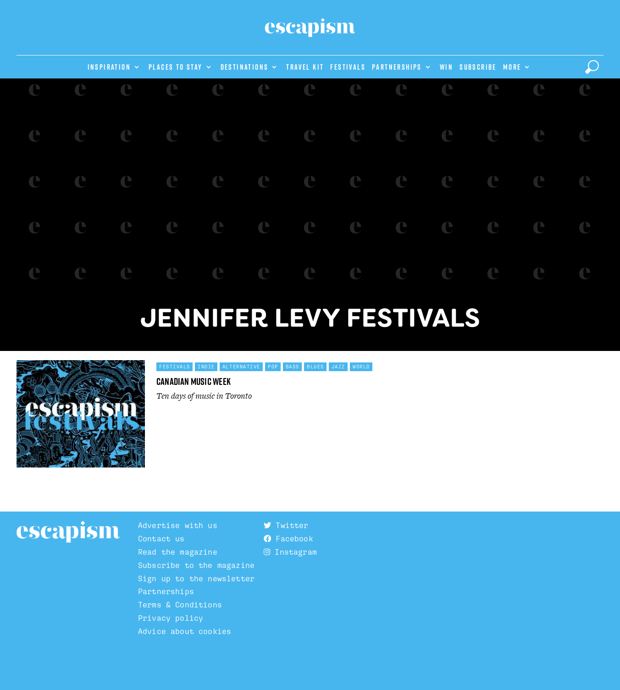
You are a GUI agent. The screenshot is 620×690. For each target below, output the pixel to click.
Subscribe (478, 67)
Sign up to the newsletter (196, 578)
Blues (315, 366)
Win (446, 67)
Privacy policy (170, 618)
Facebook (288, 538)
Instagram (290, 551)
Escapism (68, 532)
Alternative (241, 366)
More (512, 67)
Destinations (245, 67)
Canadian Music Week (193, 381)
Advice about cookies (184, 631)
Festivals (347, 67)
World (361, 366)
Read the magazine (177, 551)
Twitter (286, 525)
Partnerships (397, 67)
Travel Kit (305, 67)
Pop (273, 366)
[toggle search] (592, 67)
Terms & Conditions (180, 604)
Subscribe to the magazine (196, 565)
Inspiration (109, 67)
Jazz (338, 366)
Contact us (161, 538)
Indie (206, 366)
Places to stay (176, 67)
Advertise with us (177, 525)
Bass (292, 366)
